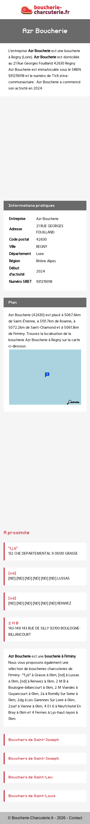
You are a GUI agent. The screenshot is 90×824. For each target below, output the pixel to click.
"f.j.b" (13, 548)
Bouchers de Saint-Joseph (33, 740)
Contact (75, 818)
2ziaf (12, 706)
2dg (20, 700)
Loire (27, 57)
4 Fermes (39, 713)
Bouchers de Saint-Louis (31, 796)
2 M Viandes (65, 688)
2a (42, 694)
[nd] (12, 573)
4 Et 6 (49, 706)
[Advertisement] (45, 149)
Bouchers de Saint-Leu (30, 777)
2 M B (13, 623)
